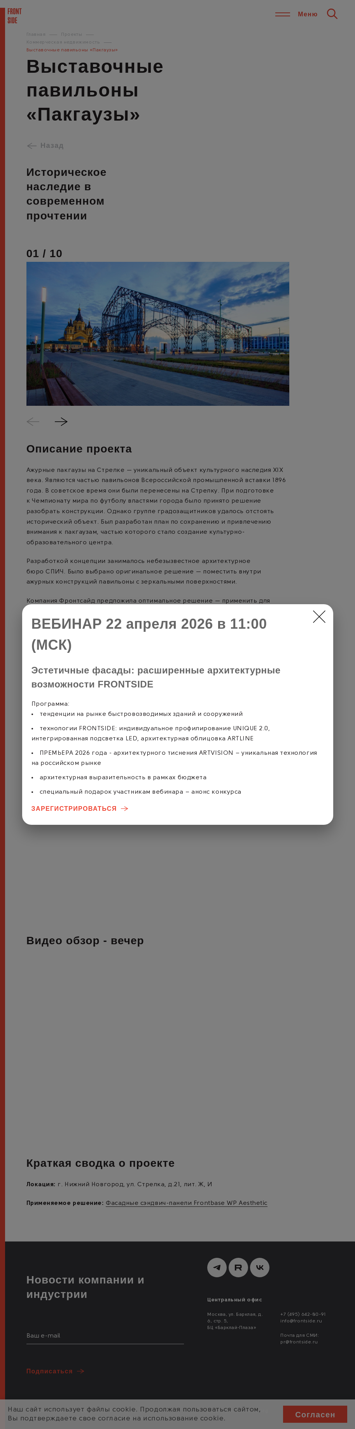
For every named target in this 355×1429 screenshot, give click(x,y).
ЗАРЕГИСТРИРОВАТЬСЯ (74, 808)
